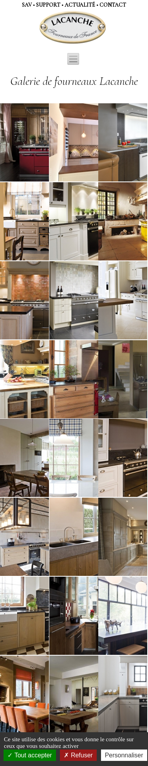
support (48, 5)
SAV (27, 5)
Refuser (78, 755)
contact (112, 5)
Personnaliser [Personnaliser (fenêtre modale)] (124, 755)
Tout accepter (29, 755)
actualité (80, 5)
